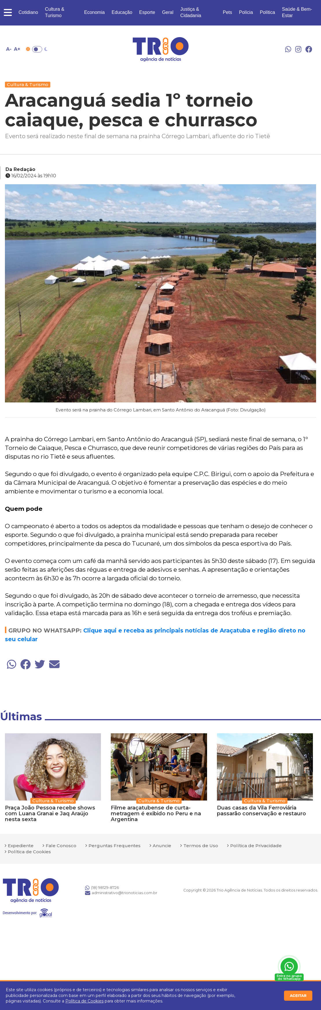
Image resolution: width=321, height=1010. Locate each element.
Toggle (37, 49)
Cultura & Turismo (54, 12)
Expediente (21, 845)
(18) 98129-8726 (102, 887)
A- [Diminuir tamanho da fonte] (9, 49)
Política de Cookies (84, 1001)
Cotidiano (28, 12)
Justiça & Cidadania (190, 12)
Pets (227, 12)
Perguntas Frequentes (114, 845)
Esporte (147, 12)
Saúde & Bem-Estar (297, 12)
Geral (167, 12)
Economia (94, 12)
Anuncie (162, 845)
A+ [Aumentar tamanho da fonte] (17, 49)
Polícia (246, 12)
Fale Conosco (61, 845)
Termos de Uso (200, 845)
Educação (122, 12)
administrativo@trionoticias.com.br (121, 893)
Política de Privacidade (256, 845)
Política (267, 12)
